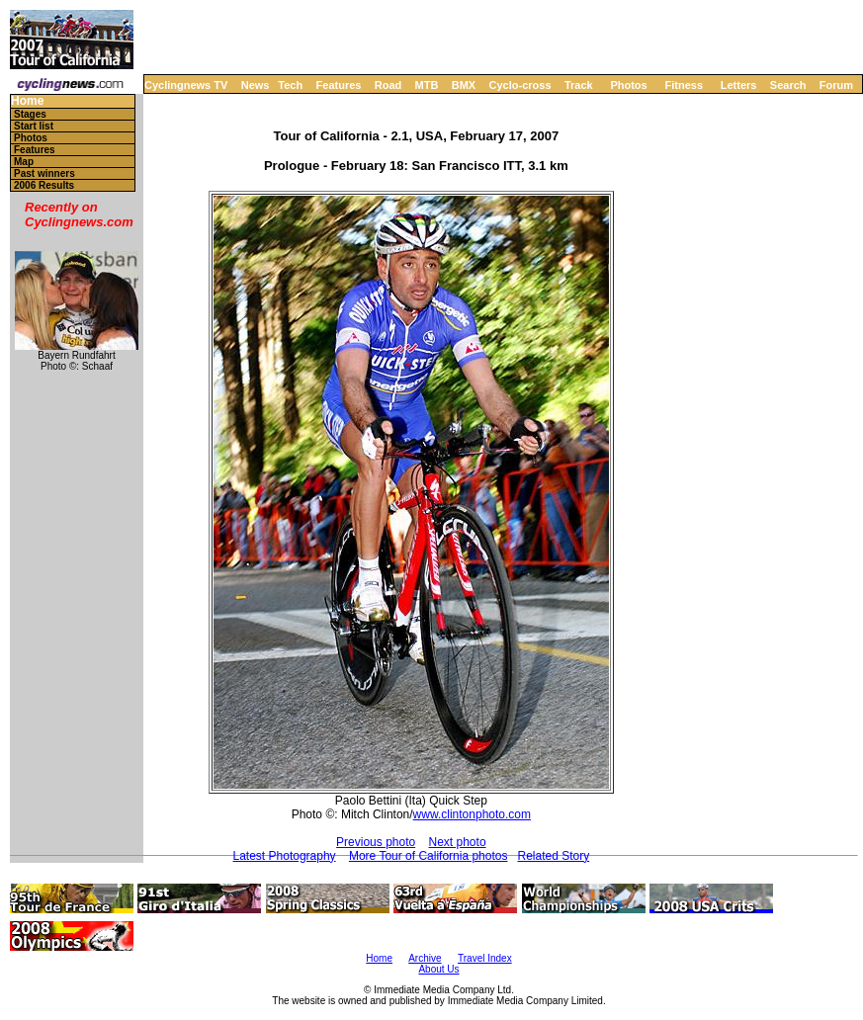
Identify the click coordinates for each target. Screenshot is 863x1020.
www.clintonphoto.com (472, 814)
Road (388, 85)
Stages (30, 114)
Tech (290, 85)
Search (788, 85)
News (255, 85)
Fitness (683, 85)
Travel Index (485, 958)
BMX (463, 85)
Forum (836, 85)
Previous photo (375, 842)
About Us (438, 969)
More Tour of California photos (428, 856)
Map (24, 161)
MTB (427, 85)
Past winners (44, 173)
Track (578, 85)
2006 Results (44, 185)
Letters (739, 85)
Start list (33, 126)
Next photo (457, 842)
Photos (628, 85)
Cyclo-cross (520, 85)
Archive (424, 958)
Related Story (553, 856)
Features (339, 85)
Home (27, 101)
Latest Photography (284, 856)
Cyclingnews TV (185, 85)
